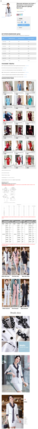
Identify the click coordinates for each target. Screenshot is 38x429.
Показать (22, 20)
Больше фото (3, 17)
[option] (8, 10)
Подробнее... (27, 65)
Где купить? (24, 25)
